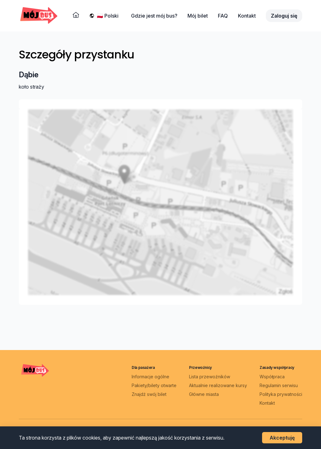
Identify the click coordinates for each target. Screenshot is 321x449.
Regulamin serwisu (279, 385)
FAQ (223, 16)
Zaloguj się (284, 16)
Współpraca (272, 376)
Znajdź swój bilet (149, 394)
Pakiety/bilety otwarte (154, 385)
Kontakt (247, 16)
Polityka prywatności (281, 394)
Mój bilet (197, 16)
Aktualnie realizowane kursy (218, 385)
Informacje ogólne (150, 376)
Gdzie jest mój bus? (154, 16)
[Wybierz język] (109, 15)
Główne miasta (204, 394)
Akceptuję (282, 438)
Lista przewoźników (209, 376)
